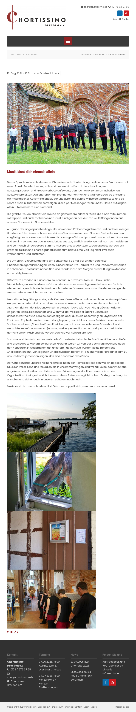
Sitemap (69, 706)
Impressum (57, 706)
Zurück (12, 632)
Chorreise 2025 (80, 665)
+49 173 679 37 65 (119, 6)
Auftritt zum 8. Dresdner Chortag (50, 667)
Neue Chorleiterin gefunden (81, 677)
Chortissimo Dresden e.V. (16, 683)
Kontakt (78, 706)
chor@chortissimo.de (95, 6)
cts (127, 706)
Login (86, 706)
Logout (94, 706)
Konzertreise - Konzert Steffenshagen (48, 683)
